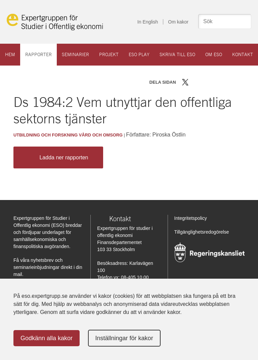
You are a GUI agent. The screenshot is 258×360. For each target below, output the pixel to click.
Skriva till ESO (177, 54)
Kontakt (242, 54)
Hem (10, 54)
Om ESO (213, 54)
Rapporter (38, 54)
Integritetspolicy (190, 218)
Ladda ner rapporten (56, 157)
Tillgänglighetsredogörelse (201, 232)
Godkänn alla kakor (46, 338)
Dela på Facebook (195, 82)
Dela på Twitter (185, 82)
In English (147, 22)
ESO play (139, 54)
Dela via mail (215, 82)
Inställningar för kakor (124, 338)
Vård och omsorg (101, 134)
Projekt (109, 54)
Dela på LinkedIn (205, 82)
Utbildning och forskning (45, 134)
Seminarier (75, 54)
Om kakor (178, 22)
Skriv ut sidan (227, 82)
